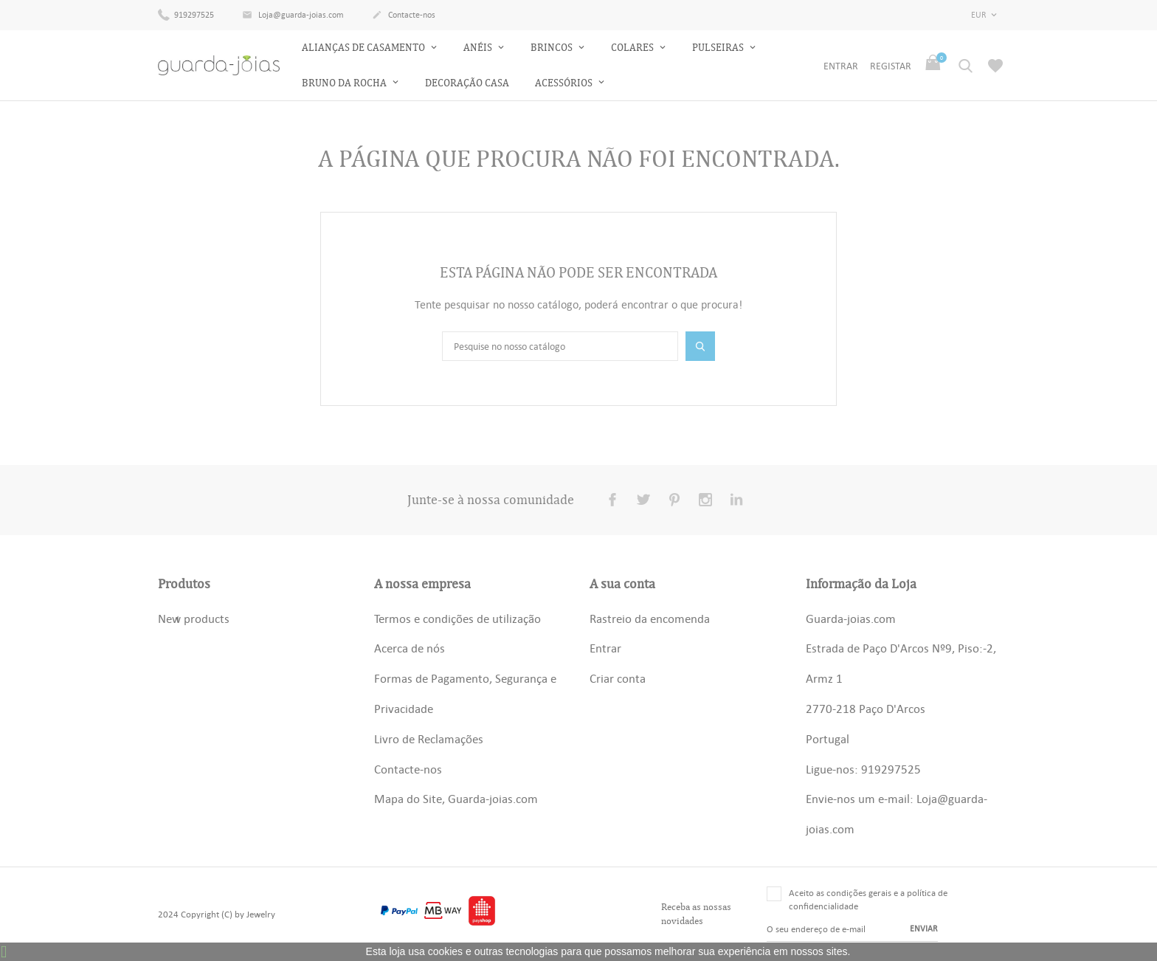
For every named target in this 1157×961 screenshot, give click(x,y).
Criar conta (618, 678)
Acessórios (565, 83)
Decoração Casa (467, 83)
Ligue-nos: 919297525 (863, 769)
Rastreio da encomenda (650, 618)
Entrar (605, 648)
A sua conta (622, 584)
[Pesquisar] (560, 346)
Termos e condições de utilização (457, 618)
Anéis (478, 47)
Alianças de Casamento (364, 47)
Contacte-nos (403, 15)
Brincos (553, 47)
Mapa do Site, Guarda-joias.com (456, 798)
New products (193, 618)
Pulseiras (719, 47)
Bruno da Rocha (345, 83)
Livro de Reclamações (428, 738)
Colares (633, 47)
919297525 (186, 14)
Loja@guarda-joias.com (293, 15)
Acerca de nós (409, 648)
